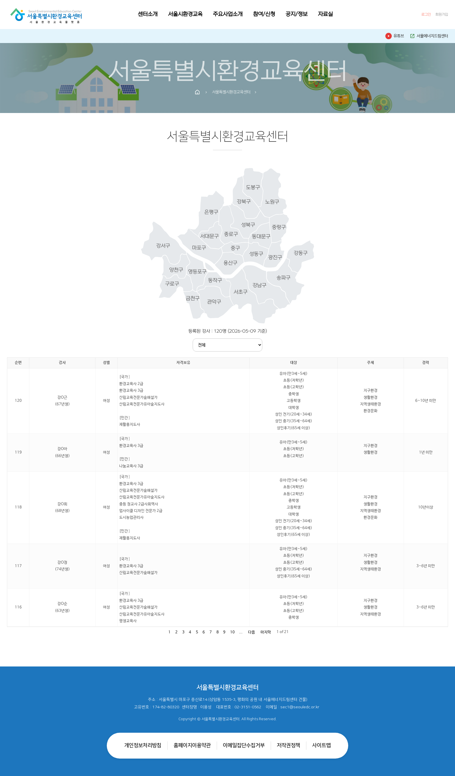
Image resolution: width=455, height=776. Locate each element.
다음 (251, 632)
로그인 (426, 14)
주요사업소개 (228, 14)
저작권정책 (288, 745)
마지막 (266, 632)
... (241, 632)
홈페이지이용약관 (192, 745)
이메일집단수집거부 (244, 745)
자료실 (325, 14)
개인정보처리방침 (142, 745)
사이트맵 (321, 745)
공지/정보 (297, 14)
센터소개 (148, 14)
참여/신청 (264, 14)
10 (232, 632)
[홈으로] (46, 14)
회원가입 (441, 14)
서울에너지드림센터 (429, 36)
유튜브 (394, 36)
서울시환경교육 (185, 14)
